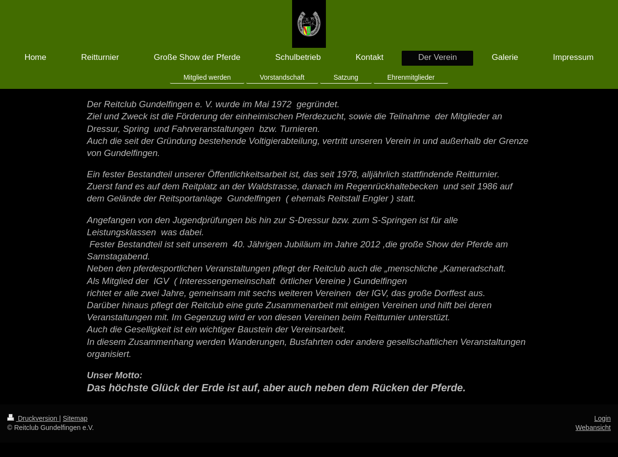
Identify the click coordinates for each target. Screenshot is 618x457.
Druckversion (33, 418)
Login (602, 418)
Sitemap (75, 418)
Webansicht (593, 427)
